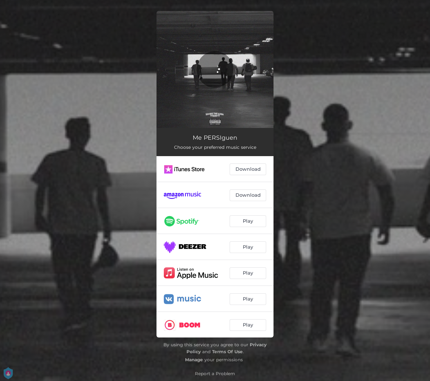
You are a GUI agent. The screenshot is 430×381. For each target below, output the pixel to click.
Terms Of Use (227, 351)
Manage (194, 359)
